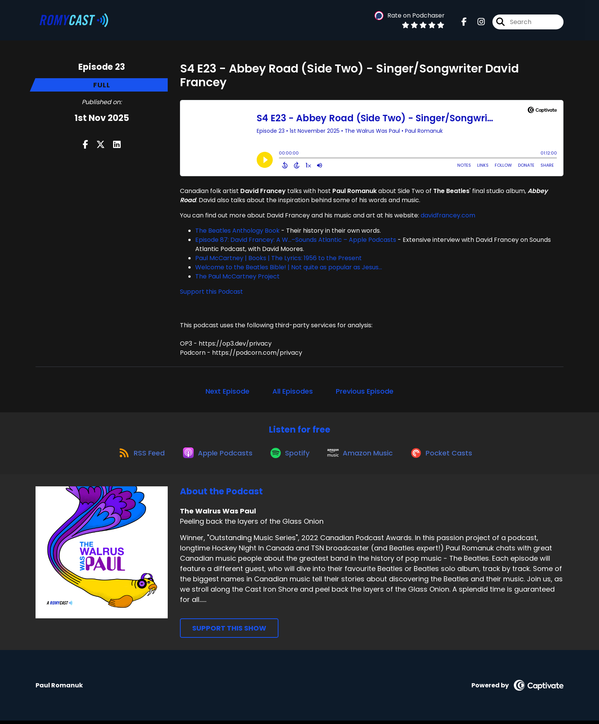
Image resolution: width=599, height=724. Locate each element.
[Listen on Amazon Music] (363, 455)
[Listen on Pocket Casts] (446, 455)
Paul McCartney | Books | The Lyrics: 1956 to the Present (278, 258)
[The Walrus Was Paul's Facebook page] (464, 23)
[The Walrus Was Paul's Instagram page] (476, 23)
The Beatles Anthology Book (237, 230)
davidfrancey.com (448, 215)
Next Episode (227, 391)
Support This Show (229, 631)
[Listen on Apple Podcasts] (215, 455)
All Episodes (292, 391)
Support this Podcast (211, 291)
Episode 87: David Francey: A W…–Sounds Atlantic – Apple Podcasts (295, 239)
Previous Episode (364, 391)
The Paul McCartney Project (237, 276)
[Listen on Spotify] (290, 455)
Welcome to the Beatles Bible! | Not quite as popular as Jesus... (288, 267)
